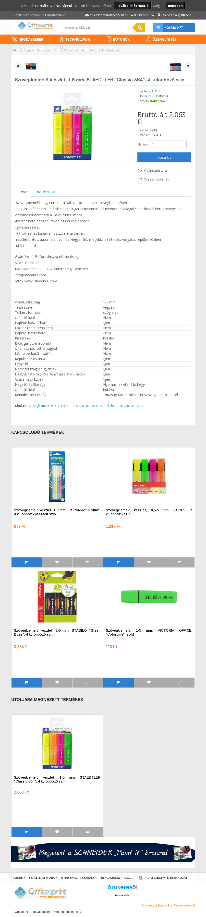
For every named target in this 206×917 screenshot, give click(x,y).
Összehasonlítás (156, 179)
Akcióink (35, 49)
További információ (132, 5)
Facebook (53, 15)
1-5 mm (66, 406)
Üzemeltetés (165, 39)
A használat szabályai (79, 878)
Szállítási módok (43, 878)
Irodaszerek (32, 39)
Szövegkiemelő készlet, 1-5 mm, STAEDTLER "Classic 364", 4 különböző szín (57, 779)
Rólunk (19, 878)
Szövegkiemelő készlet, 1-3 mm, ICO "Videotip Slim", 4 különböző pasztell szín (57, 512)
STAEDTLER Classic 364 (88, 406)
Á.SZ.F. (128, 878)
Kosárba (164, 157)
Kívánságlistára (155, 170)
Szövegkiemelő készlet (43, 406)
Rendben (175, 5)
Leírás (23, 192)
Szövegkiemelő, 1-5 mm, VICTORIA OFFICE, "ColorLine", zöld (149, 632)
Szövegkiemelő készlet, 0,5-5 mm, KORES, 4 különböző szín (149, 512)
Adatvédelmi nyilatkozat (166, 878)
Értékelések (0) (45, 192)
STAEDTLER (156, 91)
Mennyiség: (142, 144)
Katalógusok (79, 49)
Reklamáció (110, 878)
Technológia (77, 39)
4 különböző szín (117, 406)
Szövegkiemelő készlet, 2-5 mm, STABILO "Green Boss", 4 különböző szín (57, 632)
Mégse (158, 5)
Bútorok (121, 39)
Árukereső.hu (122, 895)
